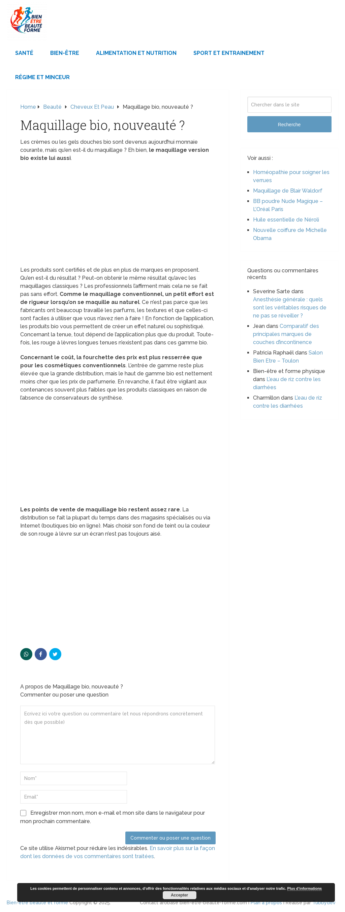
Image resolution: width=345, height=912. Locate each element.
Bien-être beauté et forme (37, 902)
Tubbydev (324, 902)
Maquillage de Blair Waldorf (287, 191)
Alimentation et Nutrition (136, 53)
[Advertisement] (118, 216)
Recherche (289, 124)
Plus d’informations (304, 888)
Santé (24, 53)
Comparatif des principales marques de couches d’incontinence (286, 334)
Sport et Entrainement (228, 53)
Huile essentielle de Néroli (286, 219)
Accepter (179, 895)
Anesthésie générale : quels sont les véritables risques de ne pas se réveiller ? (289, 307)
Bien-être (64, 53)
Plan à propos (266, 902)
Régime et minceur (42, 77)
